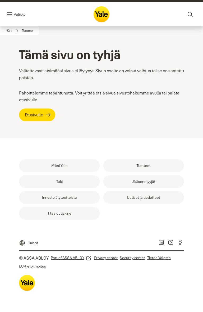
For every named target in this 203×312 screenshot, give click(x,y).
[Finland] (28, 241)
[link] (13, 31)
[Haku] (190, 14)
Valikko (20, 14)
